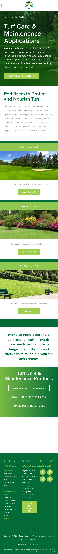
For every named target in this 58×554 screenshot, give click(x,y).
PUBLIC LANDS (29, 266)
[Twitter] (43, 479)
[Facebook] (43, 472)
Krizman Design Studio (34, 544)
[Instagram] (50, 479)
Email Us (8, 519)
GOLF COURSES (29, 146)
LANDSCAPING (29, 206)
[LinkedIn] (50, 472)
